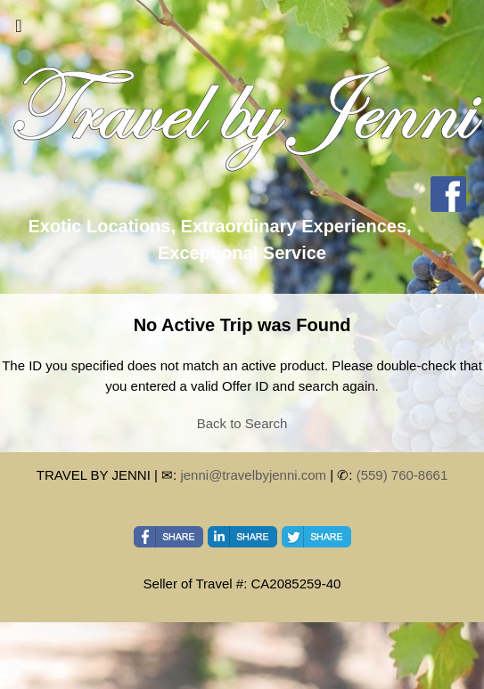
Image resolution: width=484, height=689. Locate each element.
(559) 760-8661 (402, 474)
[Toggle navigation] (18, 30)
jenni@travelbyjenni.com (253, 474)
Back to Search (242, 423)
